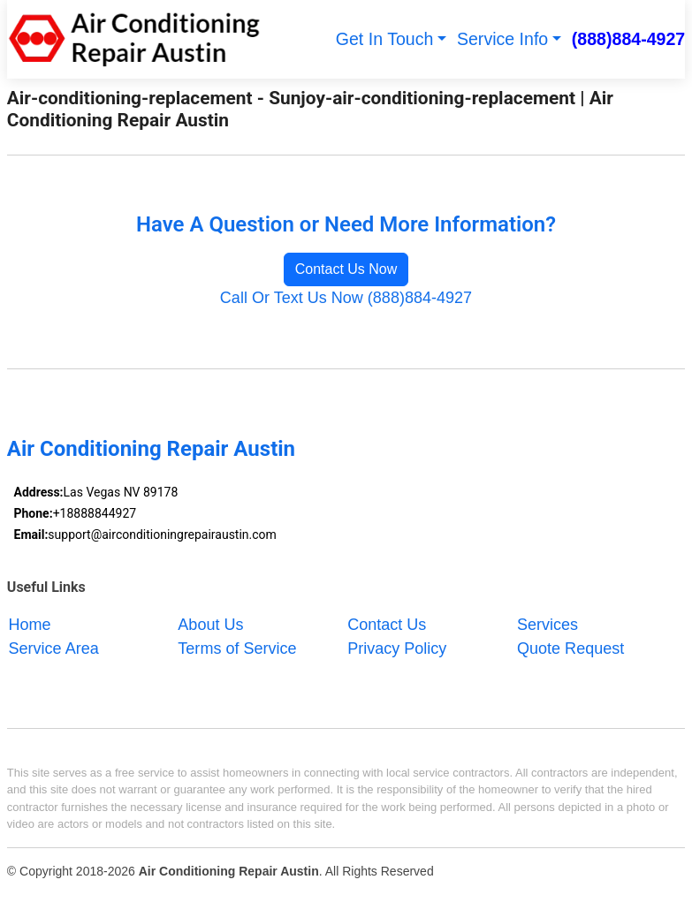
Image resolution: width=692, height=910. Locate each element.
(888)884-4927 (628, 39)
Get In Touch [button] (385, 39)
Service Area (54, 648)
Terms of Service (237, 648)
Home (30, 624)
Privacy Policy (396, 648)
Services (547, 624)
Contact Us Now (346, 269)
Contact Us (386, 624)
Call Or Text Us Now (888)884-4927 (346, 298)
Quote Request (570, 648)
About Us (210, 624)
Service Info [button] (502, 39)
